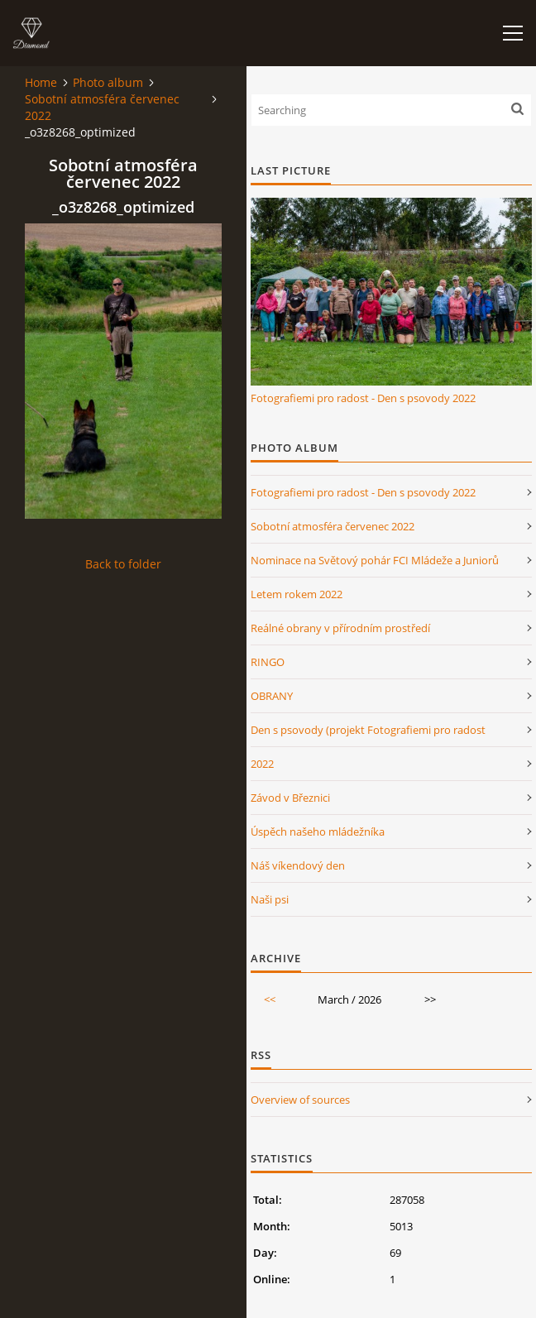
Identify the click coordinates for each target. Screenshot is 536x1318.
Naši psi (270, 899)
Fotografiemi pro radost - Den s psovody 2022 (363, 398)
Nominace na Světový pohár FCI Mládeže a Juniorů (375, 560)
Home (41, 82)
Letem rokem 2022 (296, 594)
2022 (262, 763)
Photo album (108, 82)
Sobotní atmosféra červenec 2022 (102, 107)
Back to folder (123, 564)
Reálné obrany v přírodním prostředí (340, 628)
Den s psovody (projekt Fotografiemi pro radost (368, 729)
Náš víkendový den (298, 865)
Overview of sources (300, 1099)
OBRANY (272, 695)
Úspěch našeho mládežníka (318, 831)
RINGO (268, 661)
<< (269, 999)
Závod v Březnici (290, 797)
